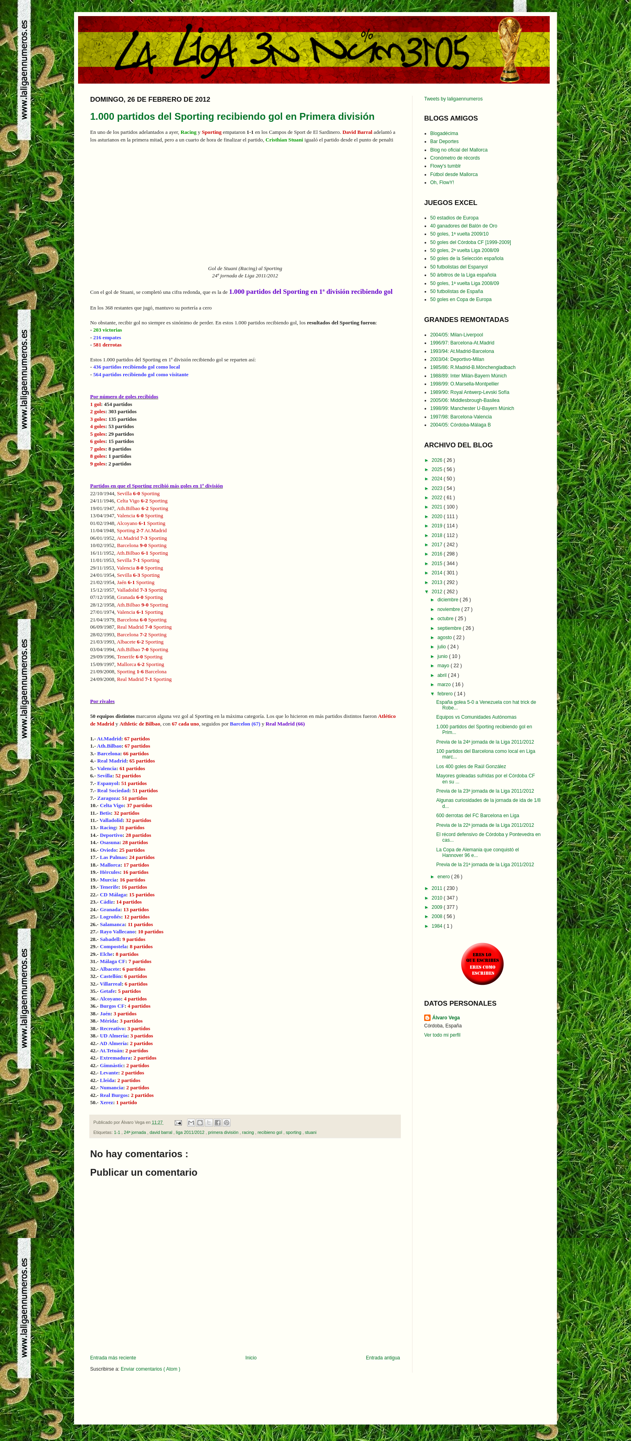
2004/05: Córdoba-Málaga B (460, 425)
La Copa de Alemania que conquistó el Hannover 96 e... (477, 852)
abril (442, 675)
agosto (445, 637)
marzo (444, 684)
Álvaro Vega (446, 1018)
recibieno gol (270, 1132)
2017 (438, 544)
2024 (438, 479)
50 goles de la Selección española (466, 258)
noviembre (449, 609)
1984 (438, 926)
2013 (438, 582)
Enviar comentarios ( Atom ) (150, 1369)
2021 (438, 507)
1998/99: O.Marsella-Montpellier (464, 384)
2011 (438, 888)
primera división (224, 1132)
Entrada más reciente (113, 1358)
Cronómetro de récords (455, 158)
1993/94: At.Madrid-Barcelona (462, 351)
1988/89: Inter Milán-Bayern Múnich (468, 376)
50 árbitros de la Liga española (463, 275)
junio (443, 656)
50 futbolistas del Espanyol (459, 267)
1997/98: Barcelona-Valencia (461, 417)
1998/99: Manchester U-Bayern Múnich (472, 408)
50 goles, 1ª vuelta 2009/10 (459, 234)
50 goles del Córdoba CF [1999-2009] (470, 242)
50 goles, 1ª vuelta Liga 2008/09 (464, 283)
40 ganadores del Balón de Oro (463, 226)
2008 (438, 916)
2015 (438, 563)
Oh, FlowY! (442, 182)
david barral (161, 1132)
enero (444, 876)
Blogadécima (444, 133)
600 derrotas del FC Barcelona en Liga (477, 815)
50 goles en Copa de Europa (461, 299)
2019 (438, 526)
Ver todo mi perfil (442, 1035)
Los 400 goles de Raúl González (471, 766)
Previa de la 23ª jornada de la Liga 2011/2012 (485, 791)
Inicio (251, 1358)
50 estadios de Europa (454, 218)
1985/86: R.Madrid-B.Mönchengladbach (473, 367)
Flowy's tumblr (445, 166)
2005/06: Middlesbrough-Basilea (464, 400)
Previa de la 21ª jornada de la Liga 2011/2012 (485, 864)
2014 (438, 573)
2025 (438, 469)
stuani (311, 1132)
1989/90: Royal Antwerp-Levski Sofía (469, 392)
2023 (438, 488)
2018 (438, 535)
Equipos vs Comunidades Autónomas (476, 717)
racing (248, 1132)
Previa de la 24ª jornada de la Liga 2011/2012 (485, 742)
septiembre (450, 628)
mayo (444, 665)
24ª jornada (135, 1132)
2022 (438, 497)
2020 (438, 516)
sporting (294, 1132)
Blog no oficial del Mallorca (459, 150)
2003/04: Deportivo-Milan (457, 359)
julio (442, 647)
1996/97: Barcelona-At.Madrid (462, 343)
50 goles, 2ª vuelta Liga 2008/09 (464, 250)
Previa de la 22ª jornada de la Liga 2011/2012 (485, 825)
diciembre (448, 600)
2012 (438, 591)
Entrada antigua (383, 1358)
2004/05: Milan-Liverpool (456, 335)
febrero (445, 694)
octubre (446, 618)
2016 (438, 554)
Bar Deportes (444, 141)
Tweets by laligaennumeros (453, 99)
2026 (438, 460)
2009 (438, 907)
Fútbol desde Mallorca (454, 174)
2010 (438, 898)
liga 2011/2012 (191, 1132)
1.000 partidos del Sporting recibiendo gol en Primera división (232, 116)
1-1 (118, 1132)
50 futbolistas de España (456, 291)
